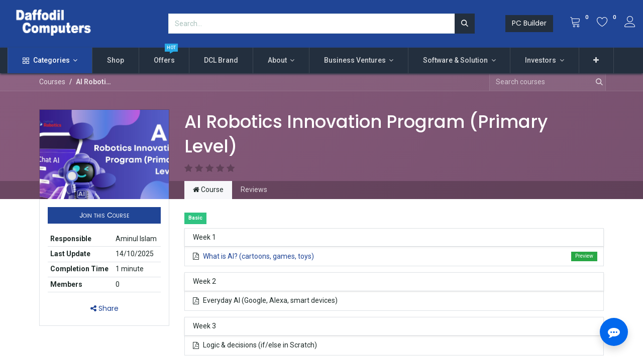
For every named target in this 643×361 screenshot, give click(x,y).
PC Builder (529, 23)
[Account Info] (629, 23)
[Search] (465, 24)
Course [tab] (208, 190)
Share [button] (104, 308)
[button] (596, 61)
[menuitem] (115, 61)
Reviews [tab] (254, 190)
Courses (52, 82)
